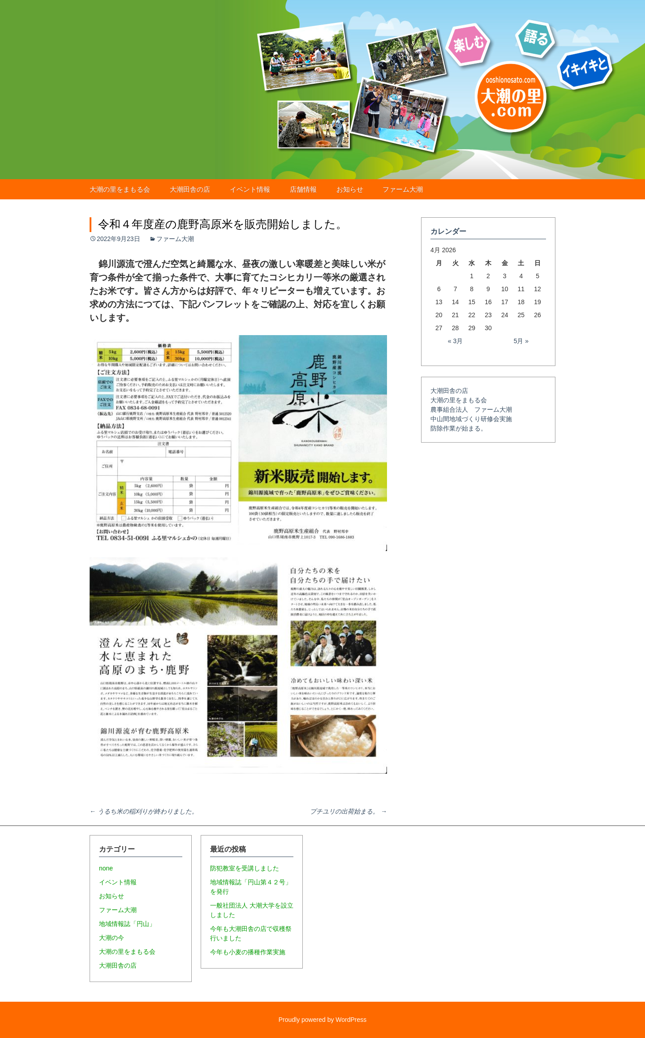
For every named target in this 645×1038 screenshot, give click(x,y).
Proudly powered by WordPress (323, 1019)
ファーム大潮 (403, 189)
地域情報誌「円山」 (127, 923)
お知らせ (349, 189)
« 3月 (455, 341)
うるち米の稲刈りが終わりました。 (144, 811)
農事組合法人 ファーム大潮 (471, 409)
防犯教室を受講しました (244, 868)
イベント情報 (250, 189)
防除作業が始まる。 (458, 428)
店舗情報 (303, 189)
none (106, 868)
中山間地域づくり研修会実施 (471, 418)
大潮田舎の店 (190, 189)
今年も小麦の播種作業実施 (247, 952)
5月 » (521, 341)
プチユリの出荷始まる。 (348, 811)
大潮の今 (111, 937)
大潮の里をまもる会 (120, 189)
